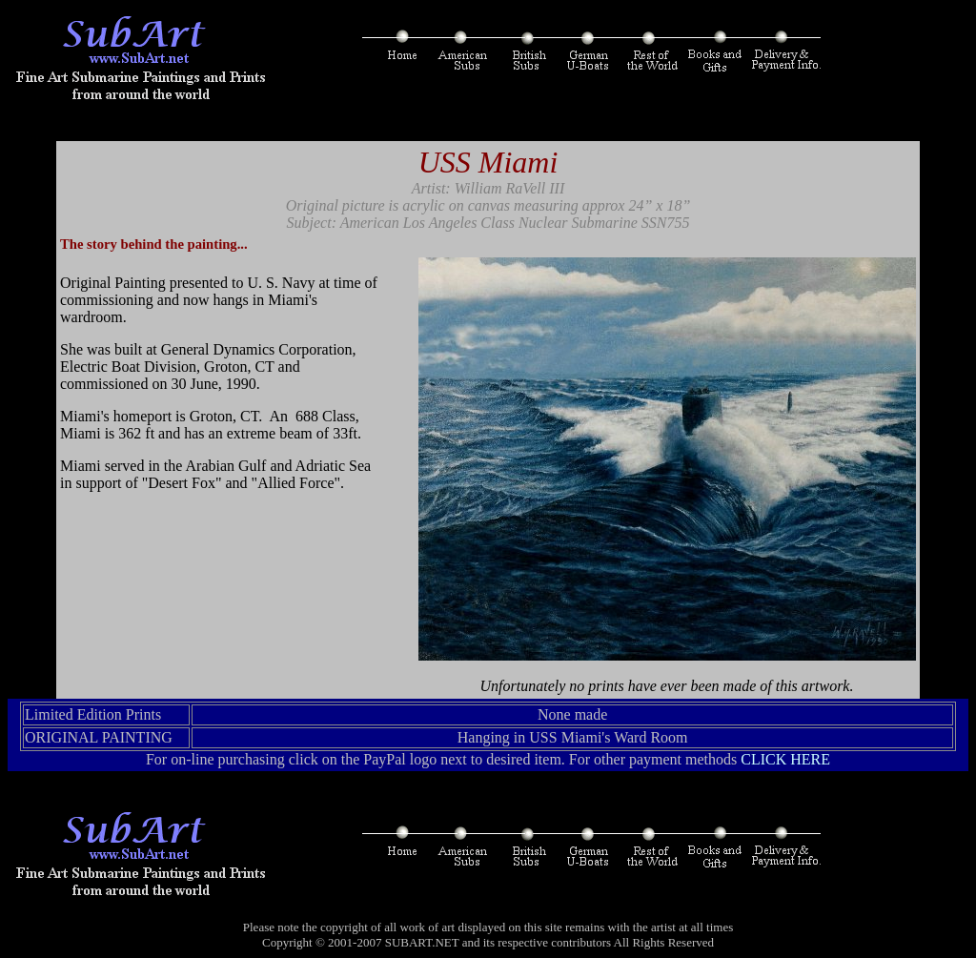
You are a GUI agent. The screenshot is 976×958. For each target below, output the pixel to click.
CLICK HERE (785, 759)
